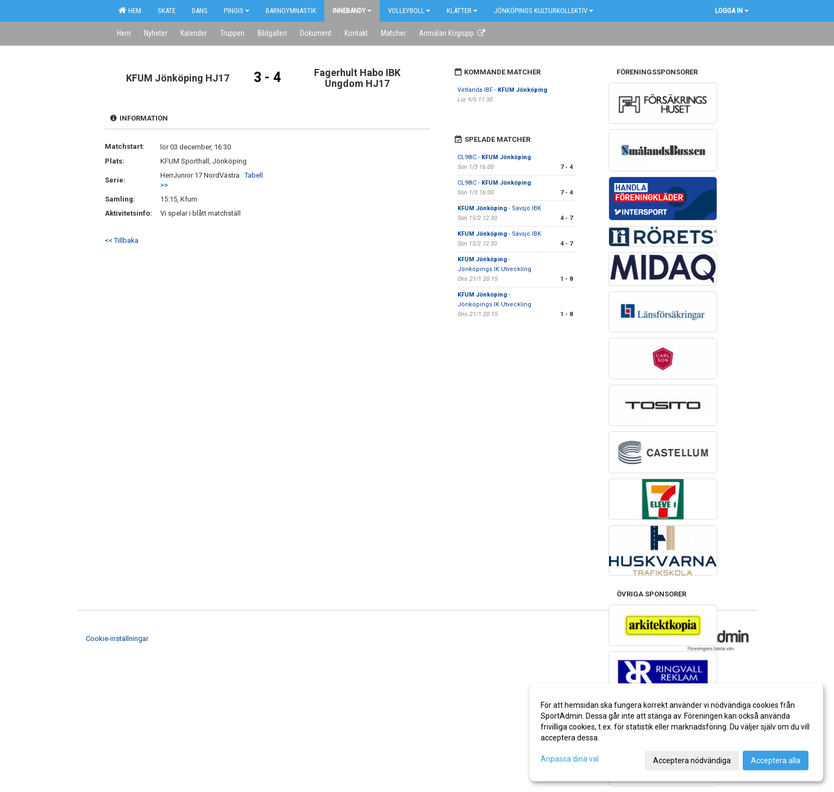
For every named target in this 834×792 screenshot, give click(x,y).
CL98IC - (494, 157)
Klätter (462, 11)
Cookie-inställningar (117, 638)
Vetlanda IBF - (502, 89)
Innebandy (352, 11)
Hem (129, 10)
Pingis (236, 11)
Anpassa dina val (570, 759)
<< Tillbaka (122, 240)
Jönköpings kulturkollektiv (543, 11)
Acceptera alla (775, 760)
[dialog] (676, 732)
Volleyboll (409, 11)
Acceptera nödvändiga (692, 760)
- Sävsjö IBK (499, 208)
